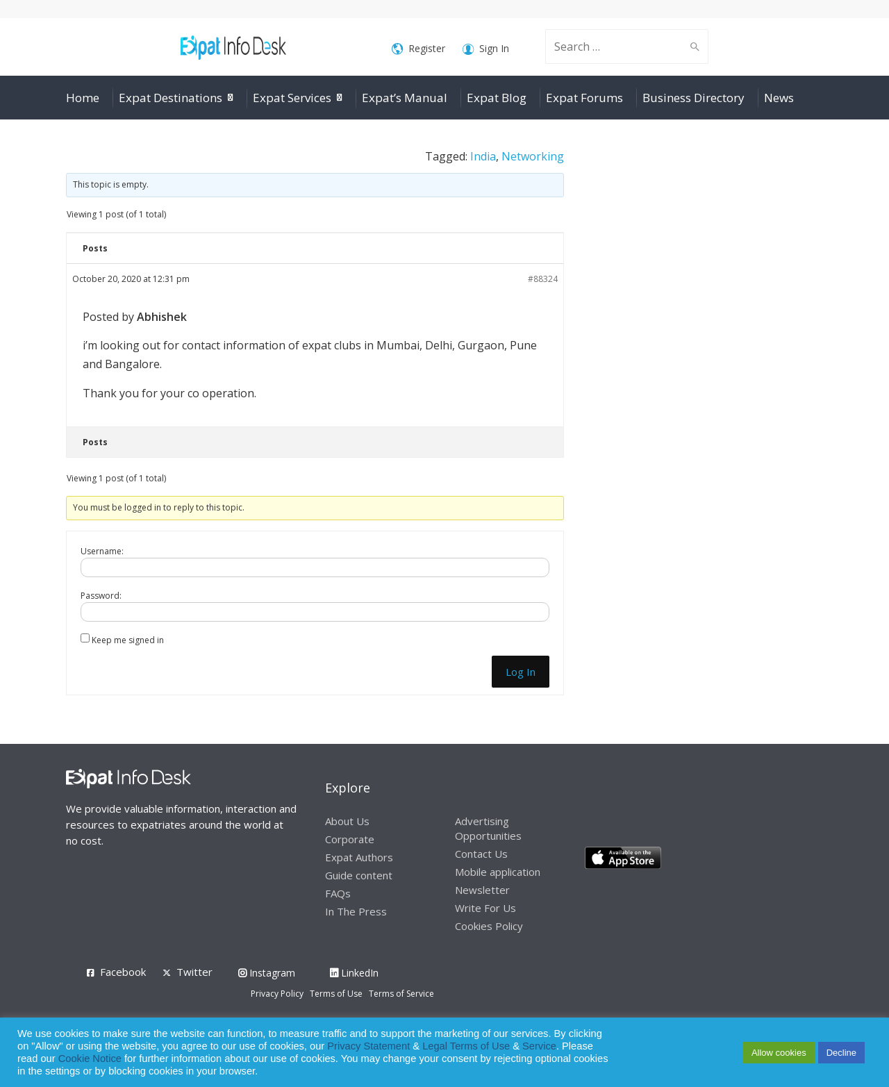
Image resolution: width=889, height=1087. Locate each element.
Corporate (349, 839)
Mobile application (497, 872)
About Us (347, 821)
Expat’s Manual (404, 98)
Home (82, 98)
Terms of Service (401, 993)
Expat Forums (584, 98)
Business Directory (693, 98)
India (483, 156)
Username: (102, 551)
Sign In (486, 49)
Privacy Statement (368, 1046)
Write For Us (485, 908)
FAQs (338, 893)
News (779, 98)
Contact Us (481, 854)
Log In (520, 672)
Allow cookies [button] (778, 1052)
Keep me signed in (128, 640)
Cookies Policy (489, 926)
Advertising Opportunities (488, 828)
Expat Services (292, 98)
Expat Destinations (170, 98)
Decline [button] (841, 1052)
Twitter (194, 972)
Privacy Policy (277, 993)
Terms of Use (336, 993)
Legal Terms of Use (466, 1046)
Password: (101, 595)
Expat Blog (496, 98)
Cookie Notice (90, 1058)
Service (539, 1046)
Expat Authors (359, 857)
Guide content (358, 875)
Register (418, 49)
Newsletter (482, 890)
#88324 (543, 279)
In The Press (356, 911)
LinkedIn (354, 972)
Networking (532, 156)
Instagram (266, 972)
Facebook (123, 972)
